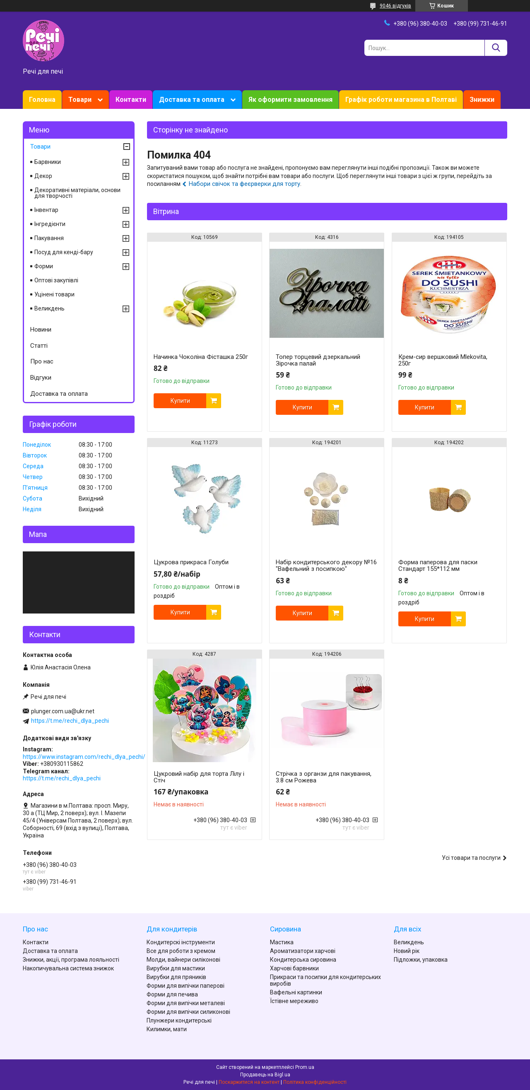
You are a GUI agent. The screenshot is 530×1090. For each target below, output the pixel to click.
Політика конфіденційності (315, 1082)
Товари (80, 99)
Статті (39, 345)
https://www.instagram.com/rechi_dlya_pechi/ (84, 756)
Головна (42, 99)
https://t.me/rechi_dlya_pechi (70, 720)
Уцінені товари (54, 294)
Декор (43, 176)
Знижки (482, 99)
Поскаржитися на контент (249, 1082)
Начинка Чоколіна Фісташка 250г (201, 357)
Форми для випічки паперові (185, 985)
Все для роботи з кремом (181, 951)
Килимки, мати (167, 1029)
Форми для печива (172, 994)
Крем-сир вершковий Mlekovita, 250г (442, 360)
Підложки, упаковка (421, 959)
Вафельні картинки (296, 992)
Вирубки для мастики (176, 968)
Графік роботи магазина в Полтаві (401, 99)
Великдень (49, 308)
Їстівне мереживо (294, 1001)
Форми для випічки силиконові (188, 1011)
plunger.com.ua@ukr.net (62, 711)
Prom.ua (304, 1067)
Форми (43, 266)
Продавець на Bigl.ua (265, 1075)
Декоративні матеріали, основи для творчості (77, 193)
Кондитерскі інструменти (181, 942)
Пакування (49, 238)
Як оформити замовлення (290, 99)
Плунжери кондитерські (179, 1020)
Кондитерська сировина (303, 959)
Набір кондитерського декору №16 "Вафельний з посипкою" (326, 565)
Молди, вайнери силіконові (183, 959)
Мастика (282, 942)
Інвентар (46, 210)
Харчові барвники (294, 968)
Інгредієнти (49, 224)
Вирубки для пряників (176, 977)
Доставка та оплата (191, 99)
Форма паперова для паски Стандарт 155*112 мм (437, 565)
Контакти (131, 99)
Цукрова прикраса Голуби (191, 562)
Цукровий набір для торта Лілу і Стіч (199, 777)
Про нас (41, 361)
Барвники (47, 162)
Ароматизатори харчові (302, 951)
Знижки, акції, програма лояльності (71, 959)
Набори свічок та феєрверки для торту (244, 184)
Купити (180, 400)
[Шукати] (495, 48)
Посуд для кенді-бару (63, 252)
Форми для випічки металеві (186, 1003)
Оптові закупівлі (56, 280)
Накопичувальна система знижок (68, 968)
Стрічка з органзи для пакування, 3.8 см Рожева (323, 777)
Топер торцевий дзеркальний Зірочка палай (318, 360)
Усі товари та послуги (471, 857)
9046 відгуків (395, 6)
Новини (40, 329)
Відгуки (40, 377)
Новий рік (406, 951)
